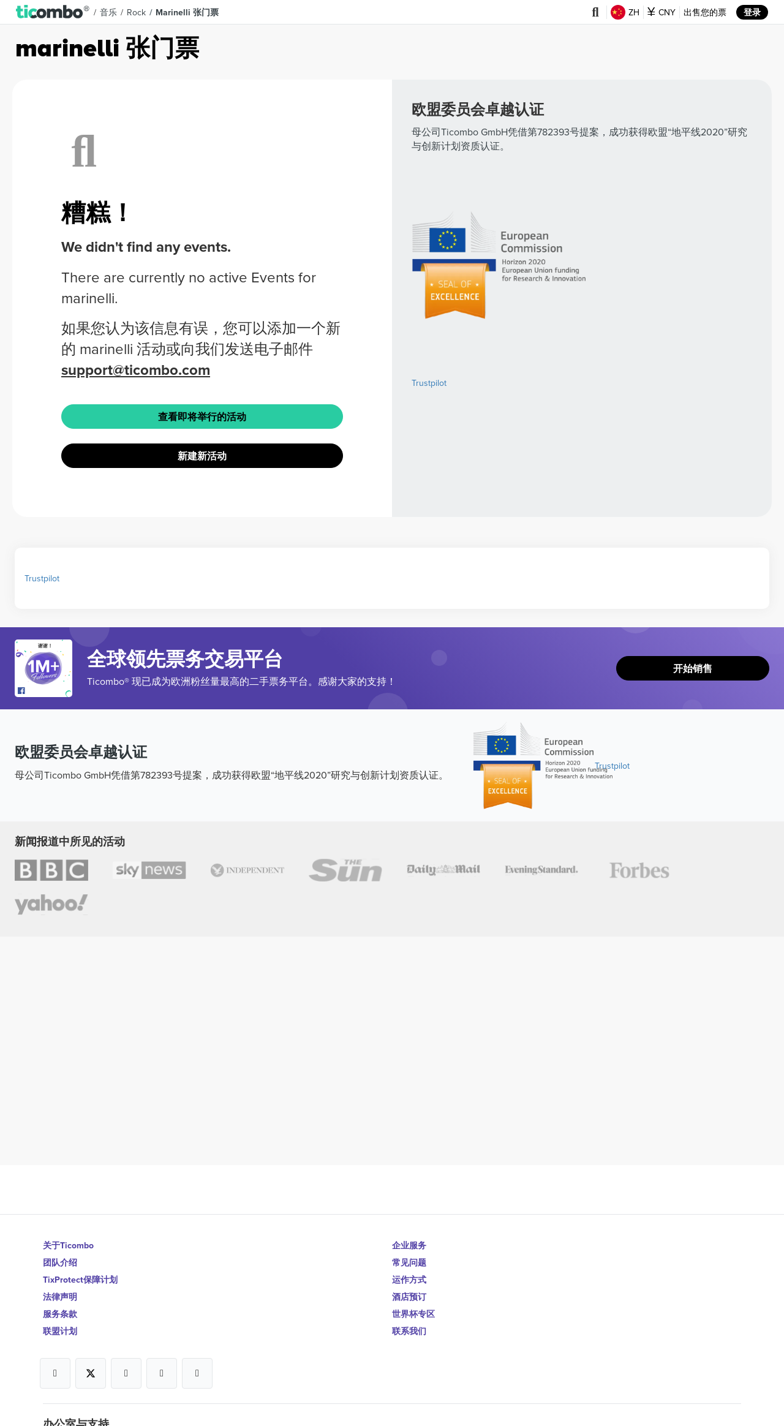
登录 (752, 12)
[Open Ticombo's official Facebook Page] (45, 691)
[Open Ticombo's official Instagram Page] (126, 1373)
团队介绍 (60, 1262)
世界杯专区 (413, 1314)
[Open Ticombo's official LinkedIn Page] (197, 1373)
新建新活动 (202, 456)
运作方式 (409, 1279)
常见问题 (409, 1262)
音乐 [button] (108, 12)
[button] (53, 12)
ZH (625, 12)
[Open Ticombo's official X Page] (90, 1373)
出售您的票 (705, 12)
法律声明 (60, 1297)
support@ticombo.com (135, 369)
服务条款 (60, 1314)
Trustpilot (429, 383)
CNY (661, 12)
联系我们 (409, 1331)
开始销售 (692, 669)
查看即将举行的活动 (202, 417)
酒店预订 (409, 1297)
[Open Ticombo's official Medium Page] (161, 1373)
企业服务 (409, 1245)
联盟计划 (60, 1331)
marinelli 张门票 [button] (187, 12)
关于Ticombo (68, 1245)
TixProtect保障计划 (80, 1279)
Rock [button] (136, 12)
